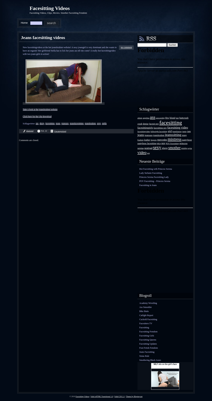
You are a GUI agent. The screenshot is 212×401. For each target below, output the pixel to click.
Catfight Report (146, 315)
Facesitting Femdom (148, 331)
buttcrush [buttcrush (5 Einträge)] (184, 117)
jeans (58, 123)
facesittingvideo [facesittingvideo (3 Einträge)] (143, 131)
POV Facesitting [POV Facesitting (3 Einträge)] (172, 143)
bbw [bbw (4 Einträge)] (167, 118)
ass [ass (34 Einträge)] (152, 117)
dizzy (42, 123)
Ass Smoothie (145, 307)
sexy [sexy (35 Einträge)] (157, 147)
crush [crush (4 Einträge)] (139, 124)
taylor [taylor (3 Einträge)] (189, 148)
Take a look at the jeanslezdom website (40, 109)
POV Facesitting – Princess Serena (154, 181)
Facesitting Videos (50, 8)
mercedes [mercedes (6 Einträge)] (162, 139)
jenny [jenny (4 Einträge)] (184, 135)
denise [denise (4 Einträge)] (146, 124)
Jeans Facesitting (146, 352)
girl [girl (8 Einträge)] (170, 131)
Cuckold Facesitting (148, 319)
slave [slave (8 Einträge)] (165, 148)
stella (104, 123)
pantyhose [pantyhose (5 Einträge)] (187, 139)
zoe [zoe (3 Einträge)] (148, 153)
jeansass (65, 123)
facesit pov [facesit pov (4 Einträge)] (154, 124)
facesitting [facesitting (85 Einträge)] (170, 123)
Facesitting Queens (147, 339)
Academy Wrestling (148, 303)
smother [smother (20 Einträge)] (174, 147)
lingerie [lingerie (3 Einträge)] (154, 140)
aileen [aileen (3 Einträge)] (139, 118)
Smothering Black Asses (150, 360)
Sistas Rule (144, 356)
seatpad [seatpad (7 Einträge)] (148, 148)
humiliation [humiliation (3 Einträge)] (177, 131)
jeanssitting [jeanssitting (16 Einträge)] (173, 135)
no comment (126, 47)
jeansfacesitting (77, 123)
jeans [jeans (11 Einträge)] (140, 135)
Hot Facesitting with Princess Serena (155, 169)
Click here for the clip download (37, 116)
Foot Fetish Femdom (148, 348)
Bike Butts (144, 311)
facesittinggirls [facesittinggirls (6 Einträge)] (145, 127)
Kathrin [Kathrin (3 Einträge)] (140, 140)
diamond (29, 131)
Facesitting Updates (148, 344)
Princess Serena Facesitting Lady (154, 177)
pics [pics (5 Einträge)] (159, 143)
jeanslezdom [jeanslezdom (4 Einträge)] (158, 135)
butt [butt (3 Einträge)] (177, 118)
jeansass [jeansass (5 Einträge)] (149, 135)
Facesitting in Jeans (148, 185)
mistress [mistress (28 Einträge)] (174, 139)
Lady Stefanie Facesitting (150, 173)
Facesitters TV (145, 323)
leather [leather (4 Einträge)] (147, 140)
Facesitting (144, 327)
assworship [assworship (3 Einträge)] (160, 118)
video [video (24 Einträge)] (142, 152)
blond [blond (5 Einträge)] (172, 117)
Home (24, 22)
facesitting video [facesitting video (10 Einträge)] (177, 127)
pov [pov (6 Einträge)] (163, 143)
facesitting (50, 123)
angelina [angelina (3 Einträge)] (146, 118)
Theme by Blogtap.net (134, 396)
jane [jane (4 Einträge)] (189, 131)
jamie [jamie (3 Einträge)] (184, 131)
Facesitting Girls (146, 335)
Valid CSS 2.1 (119, 396)
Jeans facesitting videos (43, 37)
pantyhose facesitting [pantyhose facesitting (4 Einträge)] (146, 143)
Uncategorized (60, 131)
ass (37, 123)
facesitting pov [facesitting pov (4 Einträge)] (160, 128)
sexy (99, 123)
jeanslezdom (90, 123)
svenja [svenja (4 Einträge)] (184, 148)
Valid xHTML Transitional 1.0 (101, 396)
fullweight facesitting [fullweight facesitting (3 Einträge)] (159, 131)
